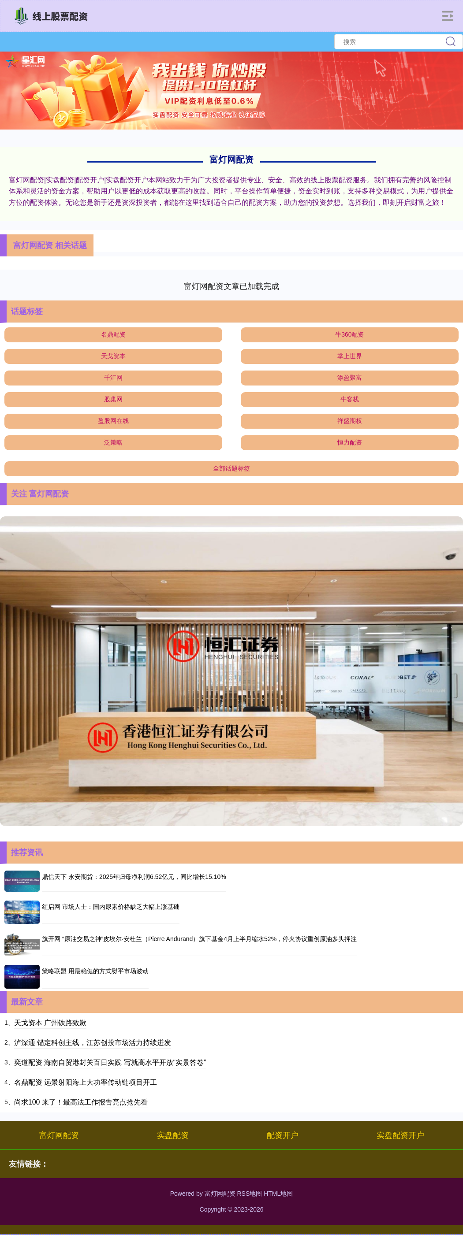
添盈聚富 (349, 377)
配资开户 (283, 1135)
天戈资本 (113, 356)
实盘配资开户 (400, 1135)
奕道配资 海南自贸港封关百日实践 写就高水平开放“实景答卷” (110, 1062)
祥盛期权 (349, 420)
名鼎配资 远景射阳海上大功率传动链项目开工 (85, 1082)
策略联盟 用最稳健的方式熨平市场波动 (95, 971)
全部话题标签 (231, 468)
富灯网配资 (59, 1135)
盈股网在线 (113, 420)
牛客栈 (349, 399)
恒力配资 (349, 442)
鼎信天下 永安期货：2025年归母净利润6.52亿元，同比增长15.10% (134, 876)
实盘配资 (173, 1135)
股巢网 (113, 399)
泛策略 (113, 442)
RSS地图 (249, 1193)
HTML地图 (278, 1193)
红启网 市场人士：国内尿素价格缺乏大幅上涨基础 (110, 906)
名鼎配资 (113, 334)
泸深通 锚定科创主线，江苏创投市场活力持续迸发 (92, 1042)
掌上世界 (349, 356)
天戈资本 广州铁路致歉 (50, 1023)
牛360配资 (349, 334)
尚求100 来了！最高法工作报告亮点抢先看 (81, 1102)
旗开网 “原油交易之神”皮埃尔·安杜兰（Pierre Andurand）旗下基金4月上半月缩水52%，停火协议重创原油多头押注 (199, 938)
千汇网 (113, 377)
